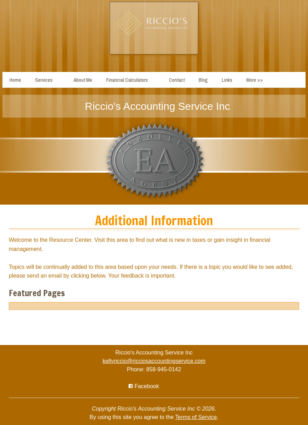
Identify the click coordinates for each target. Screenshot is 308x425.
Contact (177, 80)
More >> (254, 80)
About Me (83, 80)
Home (15, 80)
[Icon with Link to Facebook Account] (144, 386)
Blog (203, 80)
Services (44, 80)
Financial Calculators (127, 80)
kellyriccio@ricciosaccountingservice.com (154, 361)
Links (227, 80)
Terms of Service (196, 417)
